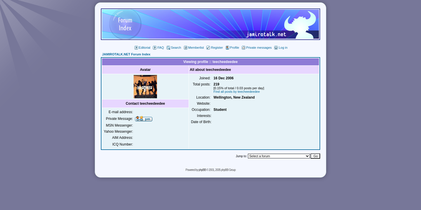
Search (174, 47)
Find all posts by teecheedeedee (236, 91)
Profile (232, 47)
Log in (280, 47)
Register (214, 47)
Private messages (257, 47)
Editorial (142, 47)
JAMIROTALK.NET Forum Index (126, 54)
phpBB (202, 170)
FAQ (158, 47)
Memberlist (194, 47)
